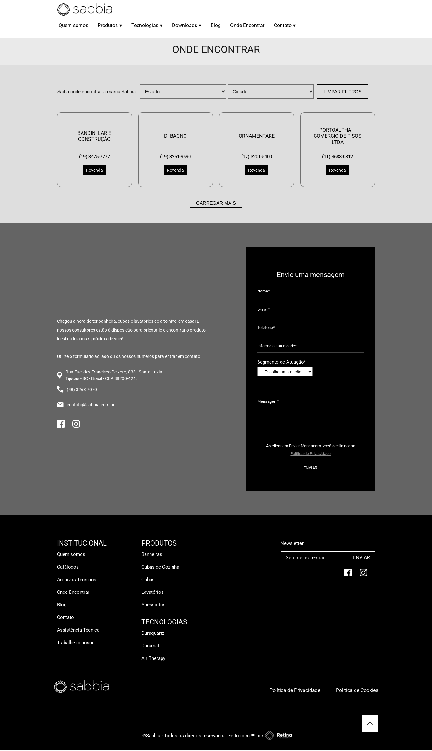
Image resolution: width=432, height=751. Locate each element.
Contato (285, 25)
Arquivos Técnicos (76, 579)
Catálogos (68, 567)
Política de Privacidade (310, 453)
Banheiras (151, 554)
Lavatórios (152, 592)
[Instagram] (76, 426)
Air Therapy (153, 658)
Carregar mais (216, 202)
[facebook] (348, 575)
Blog (216, 25)
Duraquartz (152, 633)
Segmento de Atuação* (285, 367)
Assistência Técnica (78, 630)
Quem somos (73, 25)
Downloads (186, 25)
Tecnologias (146, 25)
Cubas (148, 579)
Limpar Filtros (342, 91)
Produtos (110, 25)
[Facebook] (61, 426)
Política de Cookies (357, 690)
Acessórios (153, 605)
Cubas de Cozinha (160, 567)
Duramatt (151, 646)
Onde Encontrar (247, 25)
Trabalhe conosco (76, 642)
